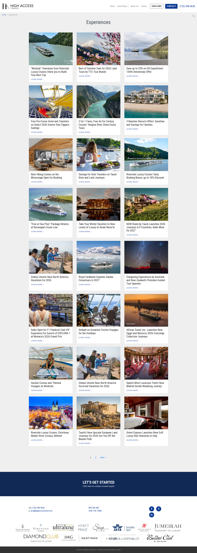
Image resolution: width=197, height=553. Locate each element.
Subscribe (157, 6)
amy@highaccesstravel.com (42, 511)
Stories (144, 6)
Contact (171, 6)
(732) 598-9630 (187, 6)
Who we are (93, 508)
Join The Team (95, 511)
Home (112, 6)
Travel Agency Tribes (113, 550)
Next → (103, 457)
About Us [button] (134, 6)
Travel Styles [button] (122, 6)
